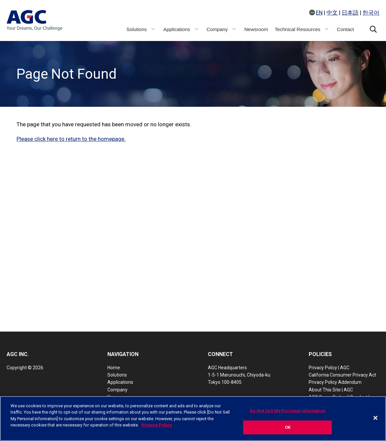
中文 (332, 12)
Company (117, 389)
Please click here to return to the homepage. (71, 139)
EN (319, 12)
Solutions (117, 375)
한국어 (371, 12)
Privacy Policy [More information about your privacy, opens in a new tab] (156, 425)
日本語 (350, 12)
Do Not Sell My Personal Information (287, 410)
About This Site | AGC (331, 389)
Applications (120, 382)
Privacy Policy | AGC (329, 367)
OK (287, 427)
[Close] (375, 418)
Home (113, 367)
